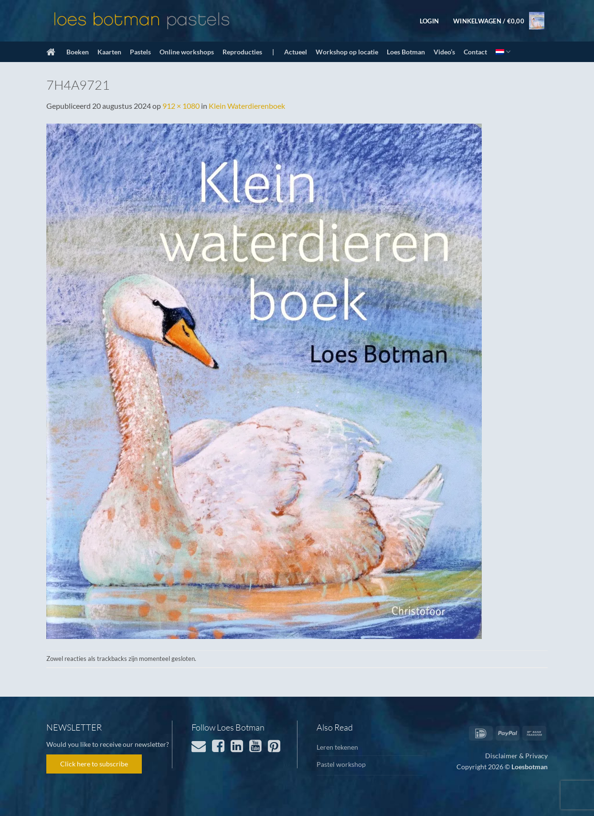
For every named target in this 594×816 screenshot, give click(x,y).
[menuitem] (503, 51)
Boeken (77, 52)
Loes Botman (406, 52)
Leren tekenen (337, 747)
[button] (429, 21)
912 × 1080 (181, 105)
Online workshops (186, 52)
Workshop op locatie (347, 52)
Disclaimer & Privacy (516, 756)
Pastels (140, 52)
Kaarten (109, 52)
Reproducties (242, 52)
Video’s (444, 52)
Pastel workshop (341, 764)
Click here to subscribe (94, 764)
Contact (475, 52)
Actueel (295, 52)
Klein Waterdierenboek (247, 105)
